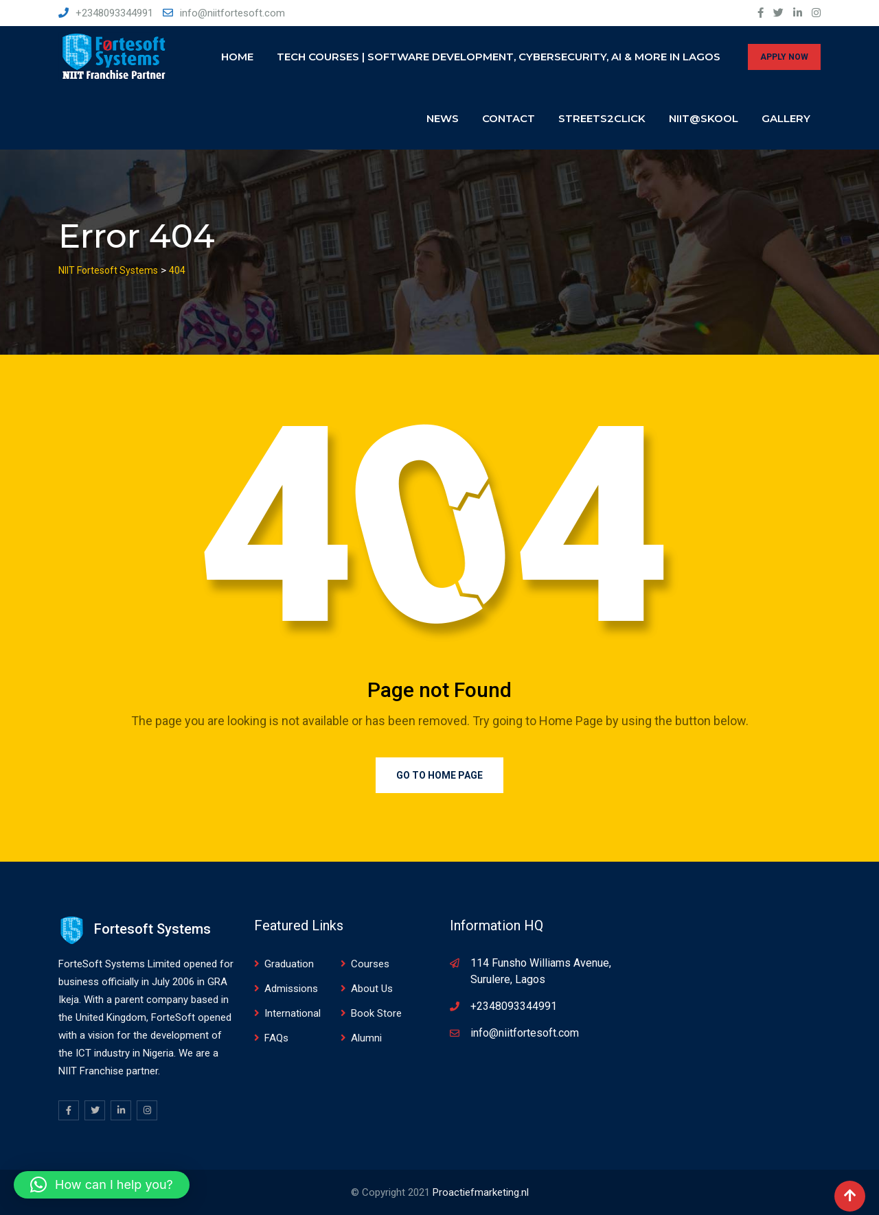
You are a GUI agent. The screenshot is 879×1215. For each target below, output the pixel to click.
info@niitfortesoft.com (232, 13)
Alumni (366, 1038)
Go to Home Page (439, 775)
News (442, 118)
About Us (372, 988)
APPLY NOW (784, 57)
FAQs (276, 1038)
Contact (508, 118)
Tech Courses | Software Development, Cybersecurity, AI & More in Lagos (498, 56)
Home (237, 56)
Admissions (291, 988)
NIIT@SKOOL (703, 118)
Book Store (376, 1013)
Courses (370, 964)
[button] (102, 1185)
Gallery (786, 118)
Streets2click (602, 118)
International (292, 1013)
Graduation (289, 964)
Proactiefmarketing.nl (481, 1192)
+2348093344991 (114, 13)
